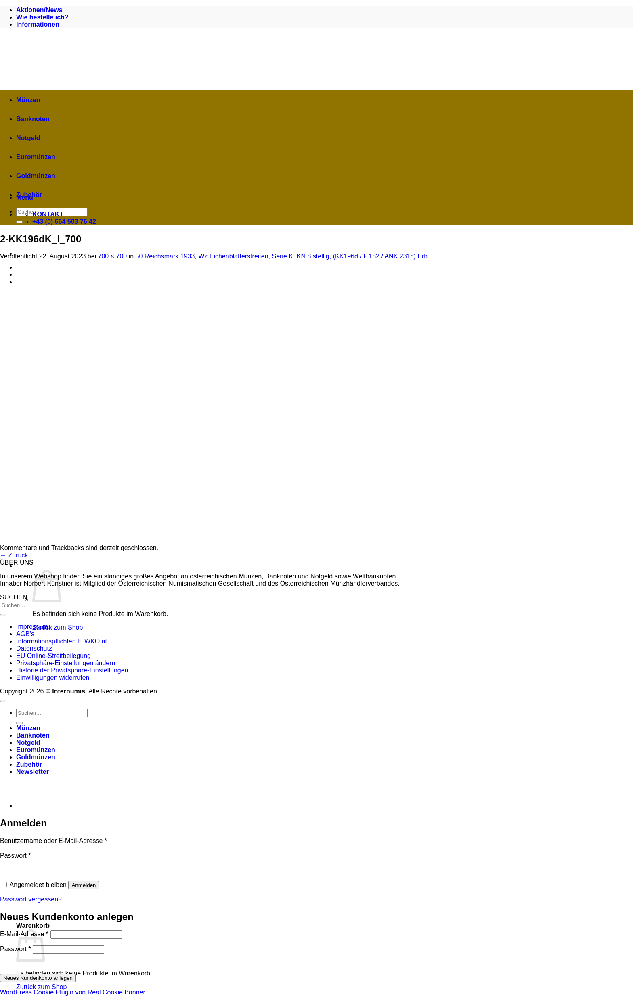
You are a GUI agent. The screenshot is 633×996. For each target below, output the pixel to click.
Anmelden (83, 885)
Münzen (28, 100)
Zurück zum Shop (57, 627)
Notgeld (28, 137)
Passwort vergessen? (31, 899)
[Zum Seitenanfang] (3, 701)
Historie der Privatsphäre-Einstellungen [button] (72, 670)
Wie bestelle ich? (42, 17)
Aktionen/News (39, 9)
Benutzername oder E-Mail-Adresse (53, 840)
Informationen (37, 24)
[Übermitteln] (19, 222)
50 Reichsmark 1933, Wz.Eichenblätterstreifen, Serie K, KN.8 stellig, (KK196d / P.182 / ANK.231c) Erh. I (284, 256)
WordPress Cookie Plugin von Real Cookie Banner (72, 992)
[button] (157, 566)
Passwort (15, 855)
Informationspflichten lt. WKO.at (61, 641)
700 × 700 (112, 256)
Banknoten (33, 119)
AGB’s (25, 633)
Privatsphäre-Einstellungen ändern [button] (65, 663)
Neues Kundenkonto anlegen (38, 978)
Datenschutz (34, 648)
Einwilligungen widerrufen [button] (52, 677)
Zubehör (29, 194)
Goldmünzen (35, 175)
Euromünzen (35, 156)
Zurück (14, 555)
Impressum (32, 626)
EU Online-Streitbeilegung (53, 655)
